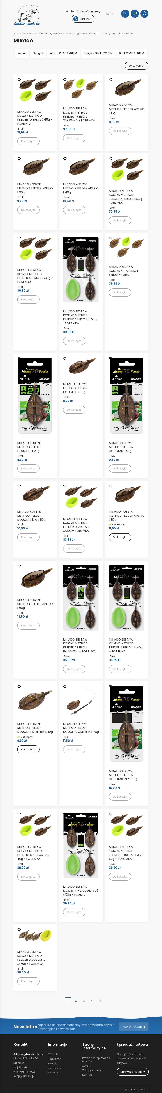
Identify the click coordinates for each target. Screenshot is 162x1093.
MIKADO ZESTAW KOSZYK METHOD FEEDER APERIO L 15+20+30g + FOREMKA (79, 645)
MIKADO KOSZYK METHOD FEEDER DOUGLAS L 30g (75, 388)
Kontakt (20, 1044)
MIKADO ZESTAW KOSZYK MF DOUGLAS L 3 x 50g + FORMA (80, 891)
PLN (108, 13)
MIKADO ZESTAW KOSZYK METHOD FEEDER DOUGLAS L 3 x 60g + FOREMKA (125, 853)
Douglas (38, 53)
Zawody (53, 1072)
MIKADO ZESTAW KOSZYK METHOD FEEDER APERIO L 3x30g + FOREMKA (35, 276)
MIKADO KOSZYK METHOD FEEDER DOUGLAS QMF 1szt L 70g (81, 728)
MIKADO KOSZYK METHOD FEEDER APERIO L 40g (81, 188)
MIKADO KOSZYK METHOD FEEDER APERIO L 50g (126, 516)
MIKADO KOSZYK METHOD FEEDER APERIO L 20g (35, 188)
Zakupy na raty (92, 1070)
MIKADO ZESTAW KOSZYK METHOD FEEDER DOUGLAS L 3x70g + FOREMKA (31, 958)
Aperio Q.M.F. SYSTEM (63, 53)
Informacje (57, 1044)
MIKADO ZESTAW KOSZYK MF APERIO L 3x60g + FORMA (123, 271)
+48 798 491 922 (24, 1071)
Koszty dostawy (58, 1067)
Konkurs (87, 1074)
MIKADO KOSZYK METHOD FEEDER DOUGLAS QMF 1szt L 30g (35, 728)
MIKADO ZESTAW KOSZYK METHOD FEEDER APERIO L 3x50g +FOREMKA (80, 317)
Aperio (22, 53)
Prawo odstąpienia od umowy (96, 1059)
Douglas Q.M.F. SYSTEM (98, 53)
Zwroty (86, 1065)
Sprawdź (81, 18)
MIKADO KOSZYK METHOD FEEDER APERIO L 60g (35, 604)
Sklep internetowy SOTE (136, 1089)
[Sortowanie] (136, 66)
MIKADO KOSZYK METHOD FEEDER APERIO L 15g (126, 109)
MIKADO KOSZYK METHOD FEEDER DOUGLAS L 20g (29, 447)
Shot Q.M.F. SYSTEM (131, 53)
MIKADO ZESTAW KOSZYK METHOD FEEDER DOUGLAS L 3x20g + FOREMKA (77, 525)
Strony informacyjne (93, 1046)
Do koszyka (120, 537)
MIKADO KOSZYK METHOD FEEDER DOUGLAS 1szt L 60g (123, 775)
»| (100, 1001)
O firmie (53, 1054)
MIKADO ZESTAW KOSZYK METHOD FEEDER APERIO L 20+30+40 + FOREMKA (79, 115)
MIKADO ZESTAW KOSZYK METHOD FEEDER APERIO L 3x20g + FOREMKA (127, 197)
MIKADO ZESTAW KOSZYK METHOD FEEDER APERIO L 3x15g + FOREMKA (34, 118)
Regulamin (55, 1058)
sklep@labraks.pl (24, 1076)
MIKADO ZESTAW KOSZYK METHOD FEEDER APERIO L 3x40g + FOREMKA (126, 645)
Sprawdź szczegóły (133, 1071)
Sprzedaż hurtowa (132, 1044)
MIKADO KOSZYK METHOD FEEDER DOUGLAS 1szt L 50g (31, 516)
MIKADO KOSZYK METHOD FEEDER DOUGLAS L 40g (121, 447)
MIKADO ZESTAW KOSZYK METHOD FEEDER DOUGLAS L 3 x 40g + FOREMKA (33, 853)
